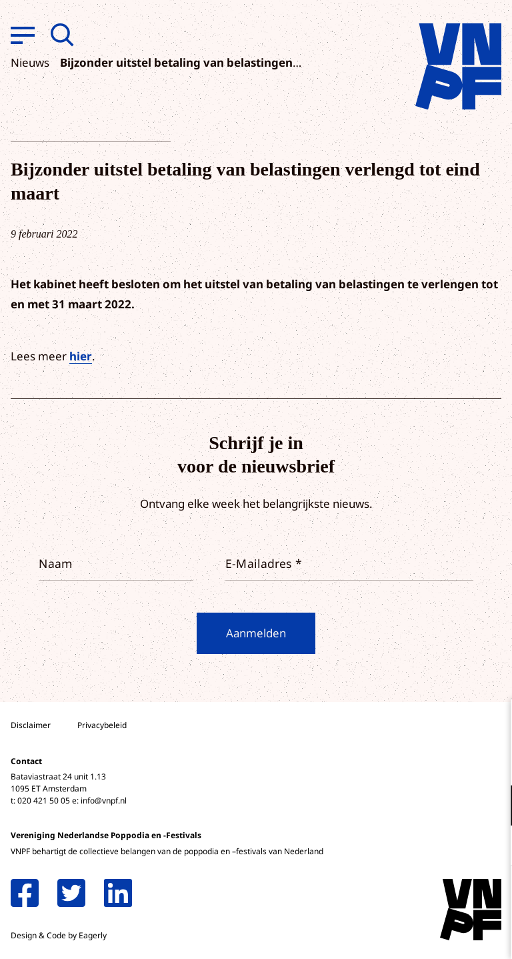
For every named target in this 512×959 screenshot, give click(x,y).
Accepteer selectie (398, 934)
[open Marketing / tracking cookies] (490, 847)
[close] (491, 723)
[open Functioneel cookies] (490, 806)
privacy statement (446, 761)
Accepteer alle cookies (399, 895)
